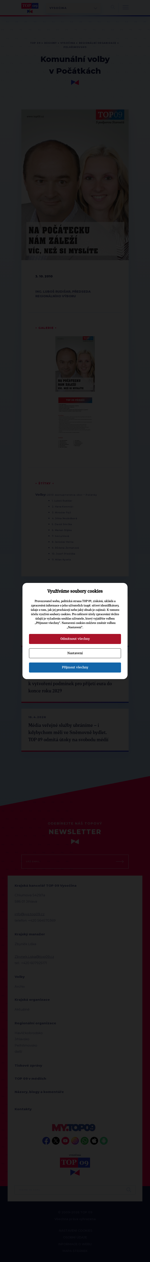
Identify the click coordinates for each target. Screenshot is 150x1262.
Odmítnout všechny (75, 638)
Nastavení (75, 653)
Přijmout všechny (75, 667)
